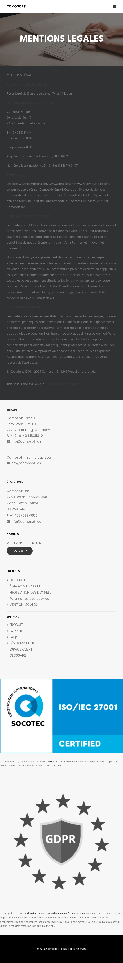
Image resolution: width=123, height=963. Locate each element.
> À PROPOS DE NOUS (23, 586)
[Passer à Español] (75, 384)
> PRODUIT (15, 624)
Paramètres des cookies (29, 598)
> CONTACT (16, 580)
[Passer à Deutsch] (63, 384)
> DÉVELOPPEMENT (21, 643)
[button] (114, 6)
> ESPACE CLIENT (20, 649)
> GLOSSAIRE (17, 655)
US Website (16, 509)
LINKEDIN (35, 543)
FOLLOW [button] (19, 550)
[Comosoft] (16, 6)
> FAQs (12, 637)
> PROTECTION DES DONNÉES (29, 592)
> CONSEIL (14, 630)
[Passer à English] (51, 384)
